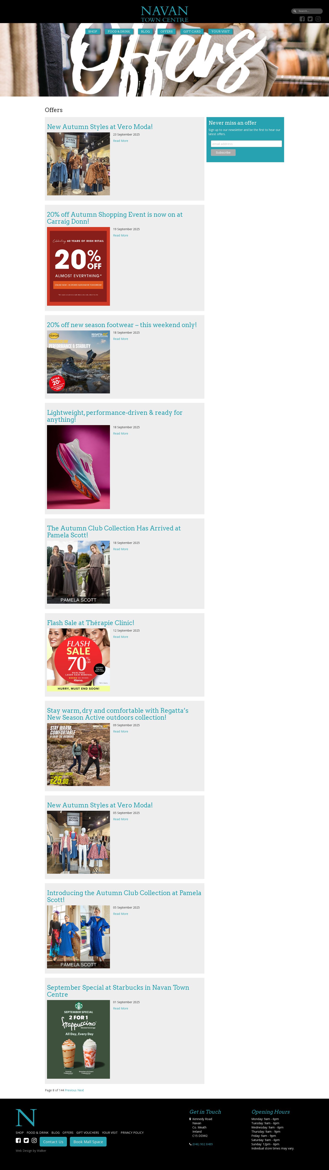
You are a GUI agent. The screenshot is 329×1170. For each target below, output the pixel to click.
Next (80, 1090)
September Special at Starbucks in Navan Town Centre (118, 991)
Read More (120, 141)
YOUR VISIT (110, 1133)
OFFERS (68, 1133)
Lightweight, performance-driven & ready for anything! (115, 416)
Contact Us (53, 1141)
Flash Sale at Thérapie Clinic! (90, 623)
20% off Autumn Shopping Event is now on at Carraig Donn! (115, 218)
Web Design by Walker (31, 1151)
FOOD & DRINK (37, 1133)
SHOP (20, 1133)
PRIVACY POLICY (132, 1133)
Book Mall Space (88, 1141)
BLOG (55, 1133)
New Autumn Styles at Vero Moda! (100, 127)
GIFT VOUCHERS (87, 1133)
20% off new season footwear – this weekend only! (122, 325)
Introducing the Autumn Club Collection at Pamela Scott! (124, 896)
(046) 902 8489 (202, 1144)
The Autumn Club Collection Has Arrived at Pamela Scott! (114, 531)
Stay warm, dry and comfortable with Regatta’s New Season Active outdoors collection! (117, 714)
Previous (71, 1090)
